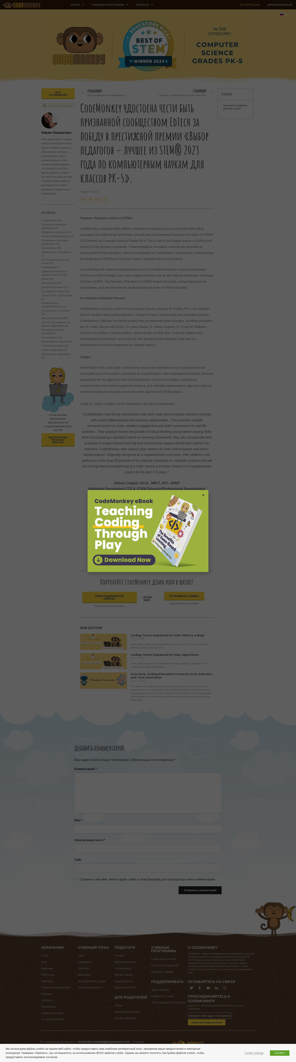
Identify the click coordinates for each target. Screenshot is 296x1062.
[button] (203, 495)
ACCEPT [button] (280, 1053)
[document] (148, 531)
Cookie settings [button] (254, 1052)
